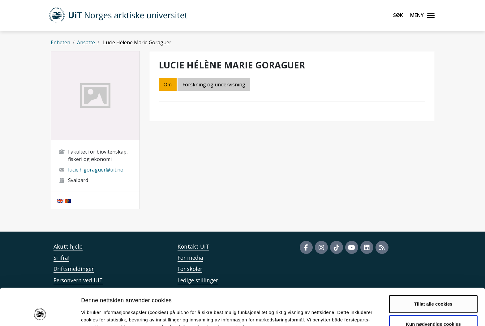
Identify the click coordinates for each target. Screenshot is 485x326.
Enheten (60, 42)
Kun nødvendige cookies (433, 290)
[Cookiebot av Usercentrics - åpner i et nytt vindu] (40, 314)
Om (168, 84)
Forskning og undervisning (213, 84)
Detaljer (329, 313)
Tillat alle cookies (433, 270)
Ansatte (86, 42)
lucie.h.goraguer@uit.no (95, 169)
